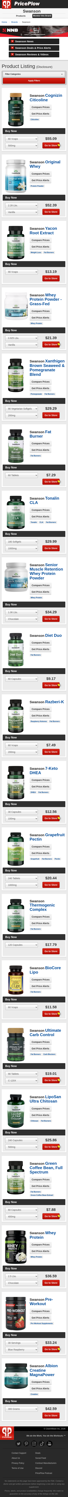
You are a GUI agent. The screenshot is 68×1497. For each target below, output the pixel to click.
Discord (38, 1468)
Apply (34, 80)
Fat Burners (49, 252)
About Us (16, 1458)
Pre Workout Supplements (42, 1323)
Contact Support (19, 1453)
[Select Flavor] (21, 145)
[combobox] (34, 74)
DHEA (33, 792)
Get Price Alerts (40, 113)
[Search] (54, 4)
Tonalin (34, 522)
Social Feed (40, 1458)
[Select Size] (21, 139)
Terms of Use (18, 1468)
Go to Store (52, 145)
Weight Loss (36, 252)
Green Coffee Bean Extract (42, 1195)
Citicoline (35, 119)
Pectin (57, 859)
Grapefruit (35, 859)
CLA (41, 522)
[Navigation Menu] (61, 4)
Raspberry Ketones (39, 721)
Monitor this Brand (42, 16)
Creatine (34, 1394)
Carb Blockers (49, 1054)
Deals (38, 1453)
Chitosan (34, 1121)
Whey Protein (36, 323)
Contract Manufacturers (45, 1463)
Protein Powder (37, 186)
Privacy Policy (18, 1463)
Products (20, 16)
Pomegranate (36, 394)
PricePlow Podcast (43, 1473)
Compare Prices (41, 107)
